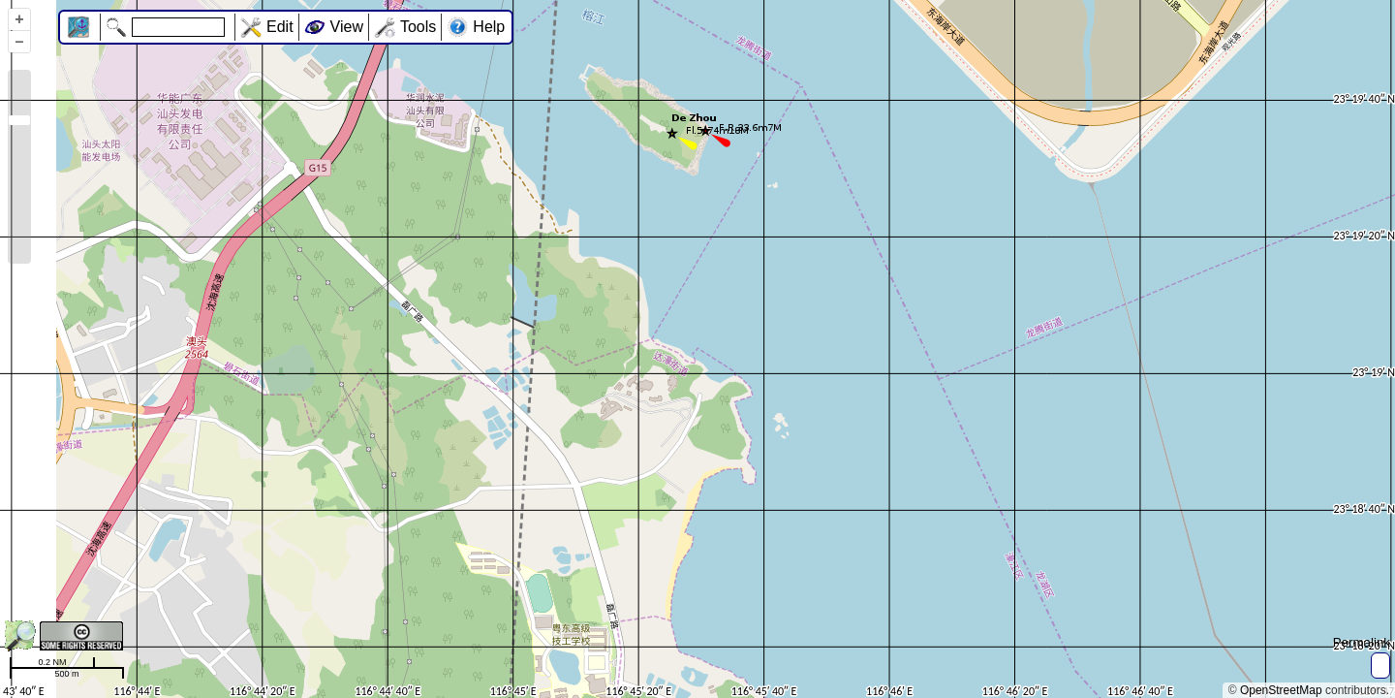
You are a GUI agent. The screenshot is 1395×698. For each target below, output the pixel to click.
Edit (280, 26)
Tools (418, 26)
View (346, 26)
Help (489, 26)
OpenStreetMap (1281, 690)
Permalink (1361, 642)
